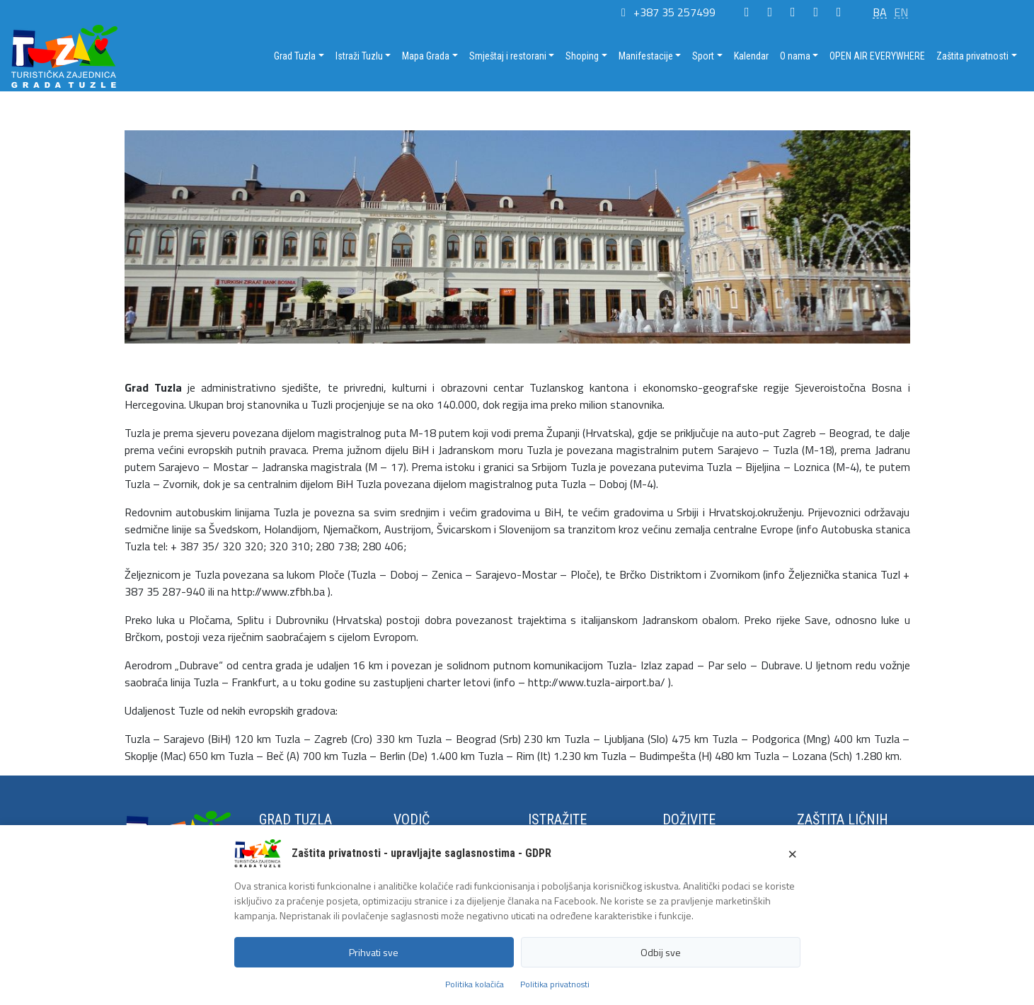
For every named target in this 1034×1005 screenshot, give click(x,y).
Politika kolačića (474, 984)
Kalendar (751, 56)
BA (880, 12)
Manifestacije (646, 56)
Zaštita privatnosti (972, 56)
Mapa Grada (425, 56)
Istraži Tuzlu (359, 56)
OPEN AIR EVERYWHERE (877, 56)
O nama (795, 56)
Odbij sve (660, 952)
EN (901, 12)
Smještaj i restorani (507, 56)
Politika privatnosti (555, 984)
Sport (703, 56)
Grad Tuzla (295, 56)
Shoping (582, 56)
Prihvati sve (373, 952)
